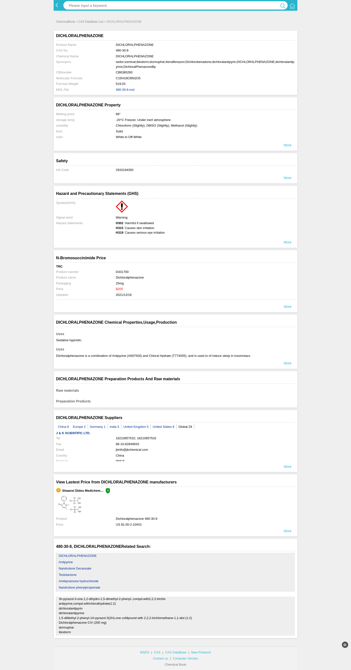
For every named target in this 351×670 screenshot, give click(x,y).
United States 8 (163, 427)
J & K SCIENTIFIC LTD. (73, 433)
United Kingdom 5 (135, 427)
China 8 (63, 427)
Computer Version (185, 658)
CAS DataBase (175, 652)
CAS (157, 652)
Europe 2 (79, 427)
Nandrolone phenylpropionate (79, 587)
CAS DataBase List (90, 21)
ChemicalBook (65, 21)
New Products (201, 652)
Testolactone (68, 575)
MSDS (144, 652)
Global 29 (185, 427)
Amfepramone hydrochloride (78, 581)
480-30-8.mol (125, 89)
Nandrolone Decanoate (75, 568)
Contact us (160, 658)
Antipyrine (66, 562)
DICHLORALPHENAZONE (78, 556)
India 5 (114, 427)
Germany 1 (98, 427)
